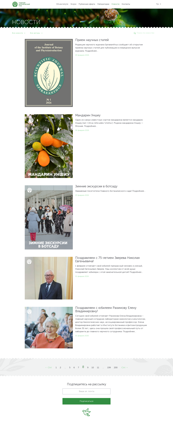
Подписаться (86, 401)
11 (98, 368)
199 (109, 368)
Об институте (62, 4)
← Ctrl (48, 368)
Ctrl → (124, 368)
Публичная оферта (87, 4)
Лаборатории (103, 4)
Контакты (126, 4)
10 (93, 368)
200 (115, 368)
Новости (115, 4)
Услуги (73, 4)
